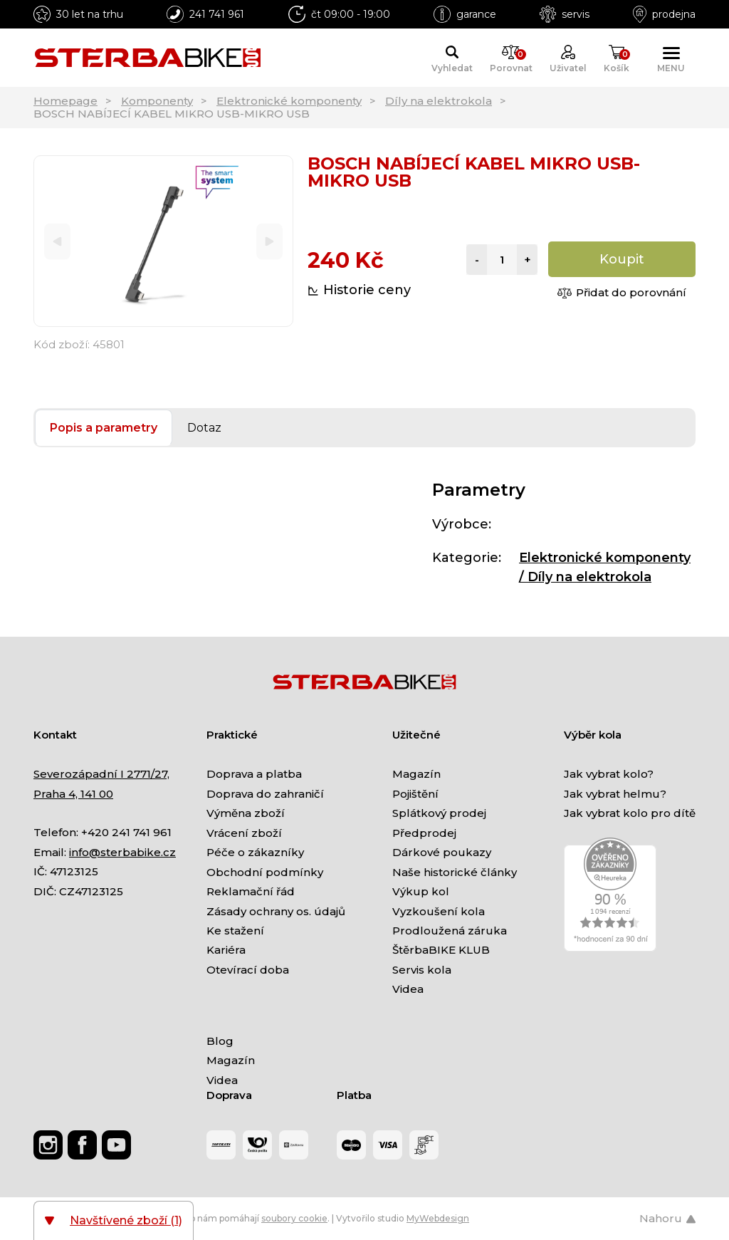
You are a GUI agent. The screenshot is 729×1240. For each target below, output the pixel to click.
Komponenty (157, 101)
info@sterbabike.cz (122, 852)
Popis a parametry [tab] (103, 427)
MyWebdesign (438, 1218)
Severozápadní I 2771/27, (101, 774)
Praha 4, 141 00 (73, 794)
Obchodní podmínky (264, 872)
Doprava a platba (254, 774)
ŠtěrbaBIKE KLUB (441, 950)
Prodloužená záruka (449, 930)
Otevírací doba (247, 969)
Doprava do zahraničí (265, 794)
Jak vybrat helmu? (615, 794)
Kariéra (226, 950)
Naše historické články (454, 872)
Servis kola (421, 969)
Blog (220, 1041)
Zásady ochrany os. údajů (275, 911)
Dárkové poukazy (441, 852)
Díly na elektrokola (438, 101)
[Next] (269, 241)
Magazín (416, 774)
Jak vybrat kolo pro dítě (630, 813)
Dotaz (204, 427)
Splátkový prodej (439, 813)
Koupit (621, 259)
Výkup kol (420, 891)
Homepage (65, 101)
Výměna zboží (245, 813)
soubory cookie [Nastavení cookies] (294, 1218)
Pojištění (415, 794)
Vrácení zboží (244, 833)
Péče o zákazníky (255, 852)
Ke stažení (235, 930)
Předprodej (424, 833)
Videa (408, 989)
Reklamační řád (250, 891)
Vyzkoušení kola (438, 911)
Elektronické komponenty (289, 101)
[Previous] (57, 241)
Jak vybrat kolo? (609, 774)
